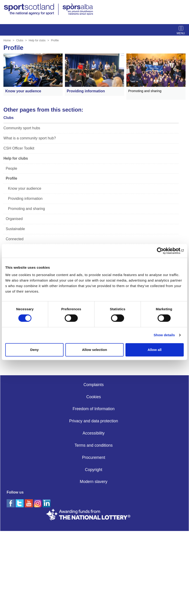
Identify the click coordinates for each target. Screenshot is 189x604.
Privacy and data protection (93, 421)
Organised (14, 219)
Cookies (93, 397)
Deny (34, 350)
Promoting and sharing (26, 209)
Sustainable (15, 229)
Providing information (25, 198)
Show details (164, 335)
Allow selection (94, 350)
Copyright (93, 469)
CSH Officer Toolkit (18, 148)
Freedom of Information (94, 408)
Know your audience (24, 188)
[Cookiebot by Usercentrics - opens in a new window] (164, 250)
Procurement (93, 457)
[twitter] (20, 503)
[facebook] (11, 503)
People (11, 168)
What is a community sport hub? (29, 138)
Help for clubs (37, 40)
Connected (14, 239)
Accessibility (94, 433)
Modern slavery (93, 481)
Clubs (19, 40)
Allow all (154, 350)
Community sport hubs (21, 128)
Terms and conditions (94, 445)
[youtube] (29, 552)
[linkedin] (46, 552)
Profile (55, 40)
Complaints (93, 384)
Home (7, 40)
